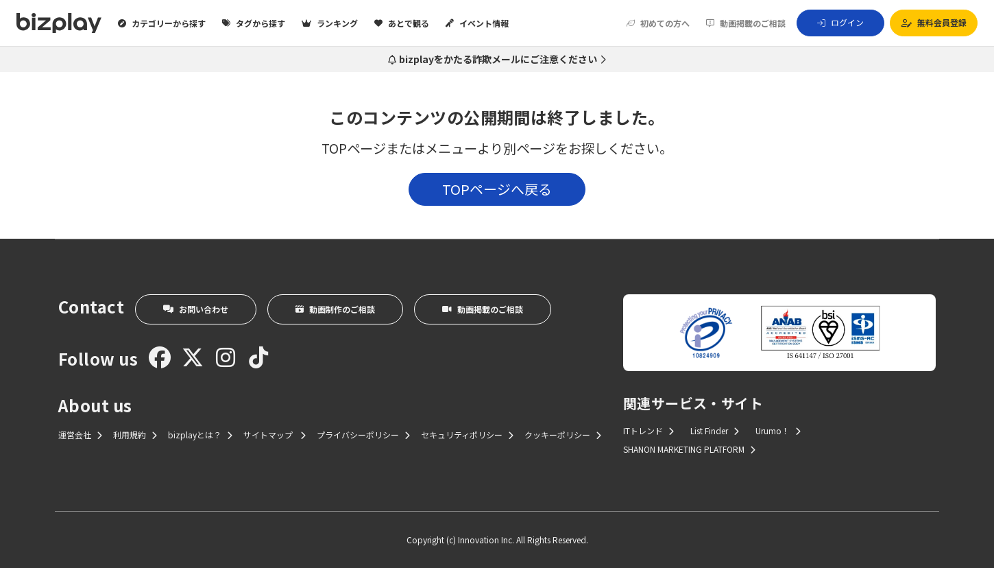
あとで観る (401, 23)
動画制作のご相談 (335, 309)
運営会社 (80, 434)
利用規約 (135, 434)
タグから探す (253, 23)
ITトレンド (648, 430)
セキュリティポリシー (467, 434)
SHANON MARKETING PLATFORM (689, 449)
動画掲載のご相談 (746, 23)
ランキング (330, 23)
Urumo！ (778, 430)
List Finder (714, 430)
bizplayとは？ (200, 434)
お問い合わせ (195, 309)
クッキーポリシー (562, 434)
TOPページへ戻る (497, 189)
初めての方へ (658, 23)
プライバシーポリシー (363, 434)
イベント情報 (477, 23)
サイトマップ (274, 434)
